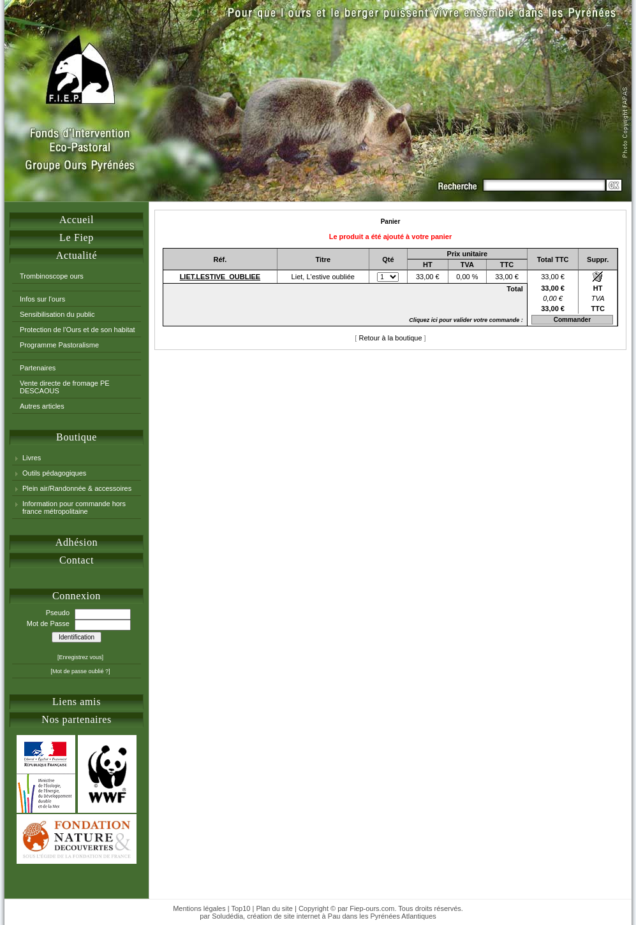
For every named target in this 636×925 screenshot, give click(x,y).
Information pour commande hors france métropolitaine (74, 507)
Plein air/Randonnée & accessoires (76, 488)
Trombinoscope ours (52, 276)
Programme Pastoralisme (59, 345)
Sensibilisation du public (57, 314)
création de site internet (283, 916)
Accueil (76, 219)
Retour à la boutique (390, 338)
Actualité (76, 255)
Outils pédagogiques (54, 473)
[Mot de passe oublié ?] (80, 671)
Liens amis (76, 701)
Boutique (76, 437)
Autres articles (42, 406)
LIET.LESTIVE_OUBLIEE (220, 276)
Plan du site (274, 908)
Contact (76, 560)
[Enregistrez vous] (80, 657)
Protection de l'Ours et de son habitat (77, 329)
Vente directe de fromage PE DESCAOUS (65, 387)
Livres (31, 458)
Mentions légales (199, 908)
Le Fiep (76, 237)
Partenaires (37, 368)
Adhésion (76, 542)
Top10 (240, 908)
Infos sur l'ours (42, 299)
